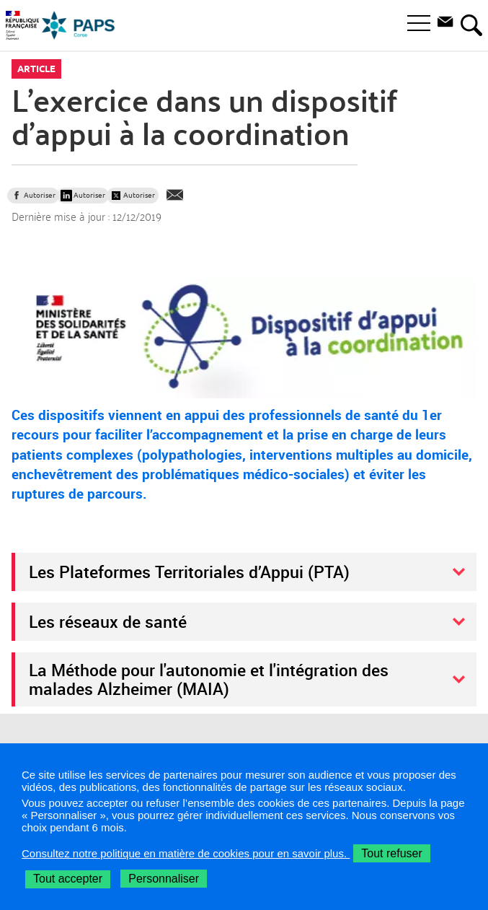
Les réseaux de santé (108, 621)
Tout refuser (391, 853)
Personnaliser (163, 878)
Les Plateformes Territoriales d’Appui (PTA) (189, 571)
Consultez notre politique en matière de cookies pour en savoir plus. (186, 853)
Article (36, 69)
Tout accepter (67, 878)
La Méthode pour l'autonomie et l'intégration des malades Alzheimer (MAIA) (209, 679)
